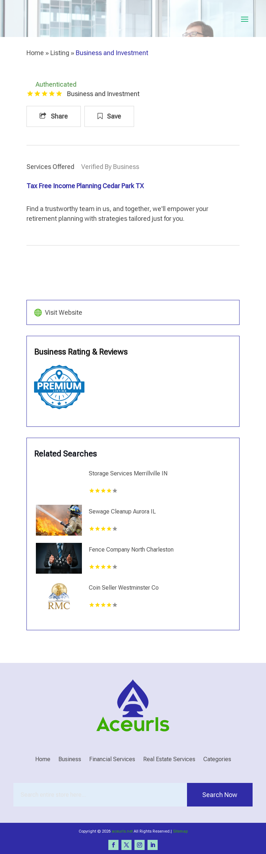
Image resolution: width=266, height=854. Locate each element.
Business (69, 760)
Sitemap (180, 831)
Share (54, 116)
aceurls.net (122, 831)
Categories (217, 760)
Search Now (219, 795)
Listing (59, 53)
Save (109, 116)
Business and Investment (112, 53)
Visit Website (63, 312)
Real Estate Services (169, 760)
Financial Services (112, 760)
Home (35, 53)
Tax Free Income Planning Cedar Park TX (85, 186)
